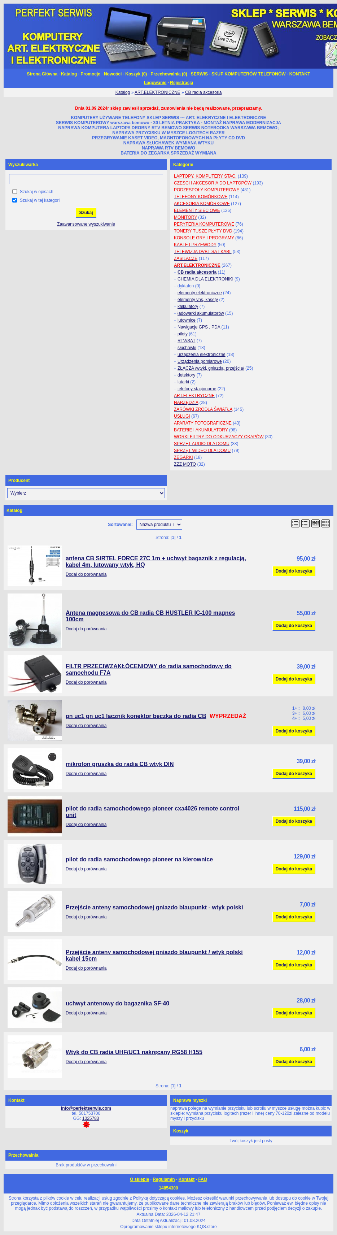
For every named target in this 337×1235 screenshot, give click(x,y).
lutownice (187, 320)
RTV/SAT (186, 340)
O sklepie (139, 1179)
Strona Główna (42, 74)
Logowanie (155, 82)
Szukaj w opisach (36, 191)
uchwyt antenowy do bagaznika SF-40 (117, 1003)
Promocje (90, 74)
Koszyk (180, 1131)
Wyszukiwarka (23, 164)
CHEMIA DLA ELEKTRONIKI (205, 279)
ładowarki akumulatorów (201, 313)
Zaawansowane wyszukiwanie (86, 224)
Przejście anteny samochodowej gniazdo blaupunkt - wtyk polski (154, 907)
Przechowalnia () (168, 74)
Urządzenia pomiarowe (200, 361)
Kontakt (187, 1179)
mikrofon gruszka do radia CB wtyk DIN (120, 764)
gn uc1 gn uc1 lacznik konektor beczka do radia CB (136, 716)
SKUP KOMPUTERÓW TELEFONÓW (248, 74)
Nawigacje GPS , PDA (199, 327)
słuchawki (187, 347)
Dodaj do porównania (86, 574)
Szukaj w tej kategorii (40, 200)
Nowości (113, 74)
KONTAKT (299, 74)
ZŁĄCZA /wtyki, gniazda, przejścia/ (211, 368)
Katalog (69, 74)
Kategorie (183, 164)
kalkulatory (188, 306)
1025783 (90, 1118)
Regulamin (164, 1179)
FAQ (202, 1179)
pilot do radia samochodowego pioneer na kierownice (139, 859)
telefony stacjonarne (197, 388)
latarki (183, 381)
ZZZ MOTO (185, 464)
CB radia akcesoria (203, 92)
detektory (186, 375)
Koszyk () (136, 74)
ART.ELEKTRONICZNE (157, 92)
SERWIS (199, 74)
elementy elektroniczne (200, 292)
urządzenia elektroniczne (202, 354)
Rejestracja (181, 82)
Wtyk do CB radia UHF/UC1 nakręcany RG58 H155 (134, 1052)
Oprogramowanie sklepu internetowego (158, 1226)
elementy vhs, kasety (198, 299)
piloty (183, 333)
